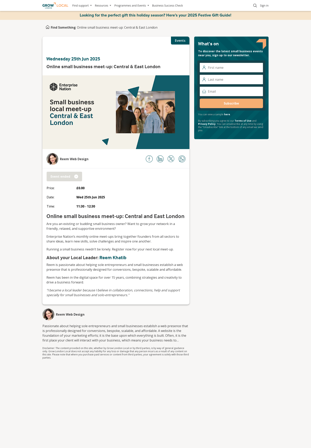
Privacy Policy (207, 124)
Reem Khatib (112, 257)
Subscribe (231, 103)
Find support (82, 5)
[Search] (255, 5)
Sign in (264, 5)
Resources (103, 5)
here (227, 114)
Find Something (63, 27)
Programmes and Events (131, 5)
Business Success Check (167, 5)
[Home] (48, 27)
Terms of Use (243, 120)
